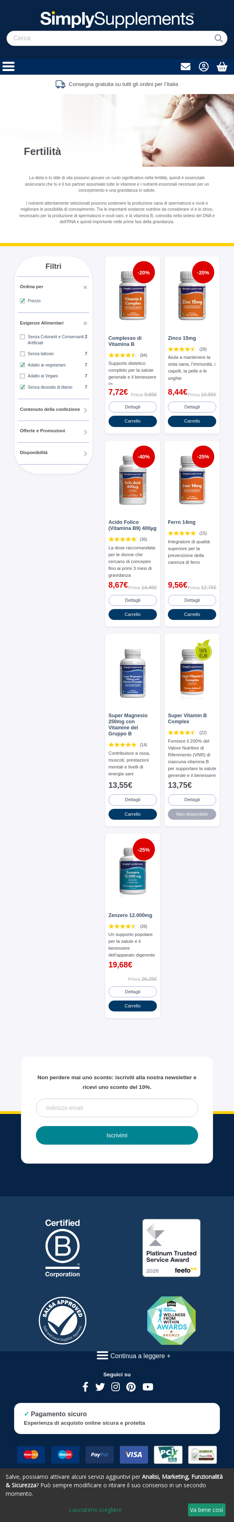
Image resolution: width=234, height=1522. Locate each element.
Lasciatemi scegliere (95, 1510)
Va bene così (206, 1510)
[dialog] (117, 1495)
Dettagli (132, 405)
